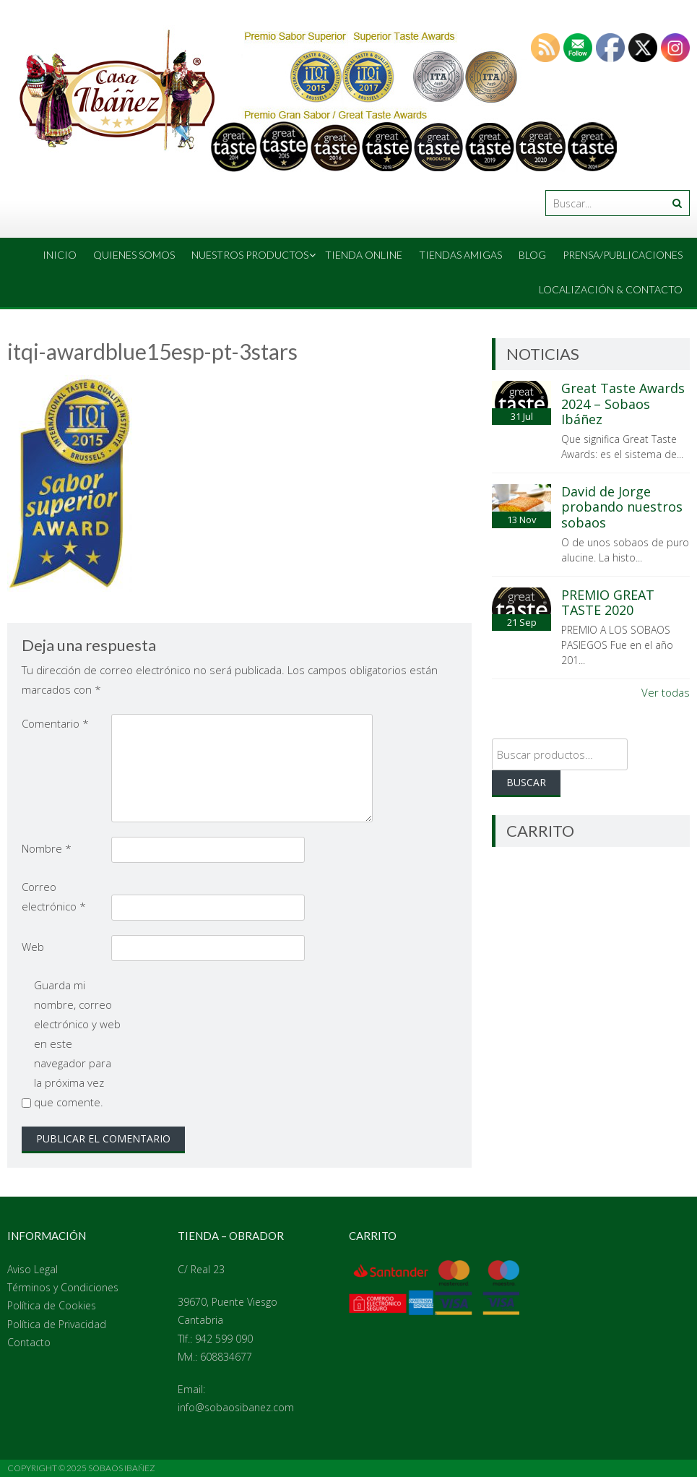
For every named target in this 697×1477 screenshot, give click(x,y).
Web (33, 946)
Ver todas (665, 692)
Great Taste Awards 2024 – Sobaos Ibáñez (623, 403)
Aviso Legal (32, 1269)
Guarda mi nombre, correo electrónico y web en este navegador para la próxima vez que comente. (77, 1043)
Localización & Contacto (611, 289)
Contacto (29, 1342)
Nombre (47, 848)
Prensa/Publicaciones (623, 255)
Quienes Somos (134, 255)
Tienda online (363, 255)
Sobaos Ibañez (121, 1468)
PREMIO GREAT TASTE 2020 (607, 602)
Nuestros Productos (249, 255)
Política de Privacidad (56, 1324)
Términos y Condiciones (62, 1287)
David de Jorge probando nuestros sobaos (622, 507)
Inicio (60, 255)
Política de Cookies (51, 1305)
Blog (532, 255)
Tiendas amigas (460, 255)
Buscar (526, 782)
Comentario (55, 723)
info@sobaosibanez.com (236, 1407)
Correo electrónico (54, 896)
